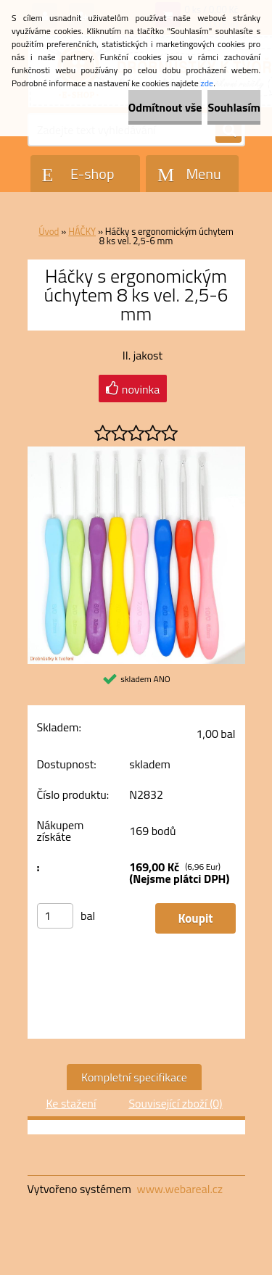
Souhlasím (233, 107)
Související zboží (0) (175, 1103)
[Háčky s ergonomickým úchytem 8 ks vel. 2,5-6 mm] (136, 452)
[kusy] (55, 916)
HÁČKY (82, 231)
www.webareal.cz (179, 1188)
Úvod (48, 231)
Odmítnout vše (165, 107)
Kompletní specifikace (134, 1077)
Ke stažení (71, 1103)
